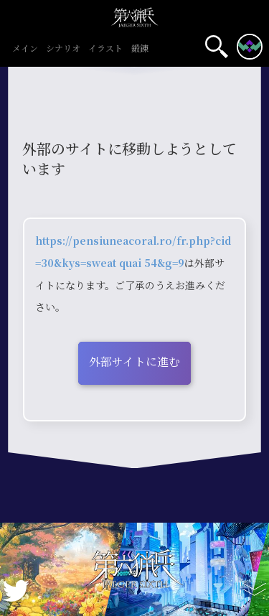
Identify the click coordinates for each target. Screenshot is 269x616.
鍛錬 (139, 49)
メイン (25, 49)
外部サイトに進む (134, 361)
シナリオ (63, 49)
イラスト (106, 49)
